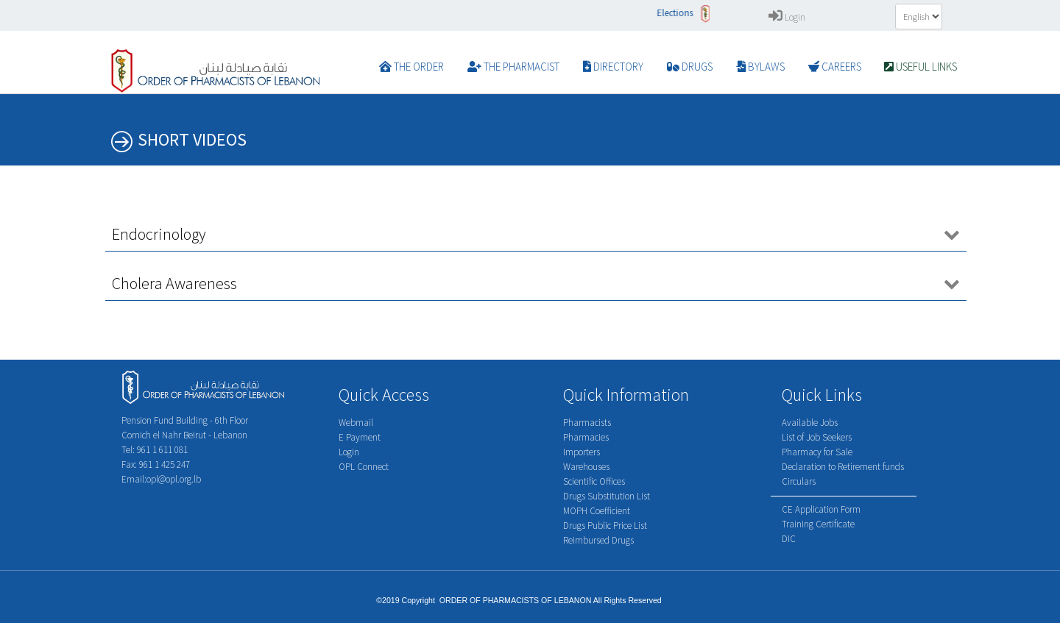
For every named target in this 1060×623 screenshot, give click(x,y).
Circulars (799, 481)
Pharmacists (587, 422)
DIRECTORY (613, 67)
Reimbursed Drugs (598, 540)
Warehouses (586, 466)
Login (786, 17)
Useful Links (920, 67)
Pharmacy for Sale (817, 452)
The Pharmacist (513, 67)
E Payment (360, 437)
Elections (683, 13)
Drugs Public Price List (605, 525)
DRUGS (690, 67)
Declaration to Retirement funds (843, 466)
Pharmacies (586, 437)
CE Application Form (821, 509)
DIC (789, 539)
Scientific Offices (594, 481)
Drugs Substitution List (606, 496)
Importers (581, 452)
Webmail (356, 422)
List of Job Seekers (817, 437)
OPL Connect (364, 466)
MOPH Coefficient (596, 511)
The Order (411, 67)
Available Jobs (810, 422)
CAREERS (834, 67)
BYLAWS (760, 67)
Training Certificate (818, 524)
